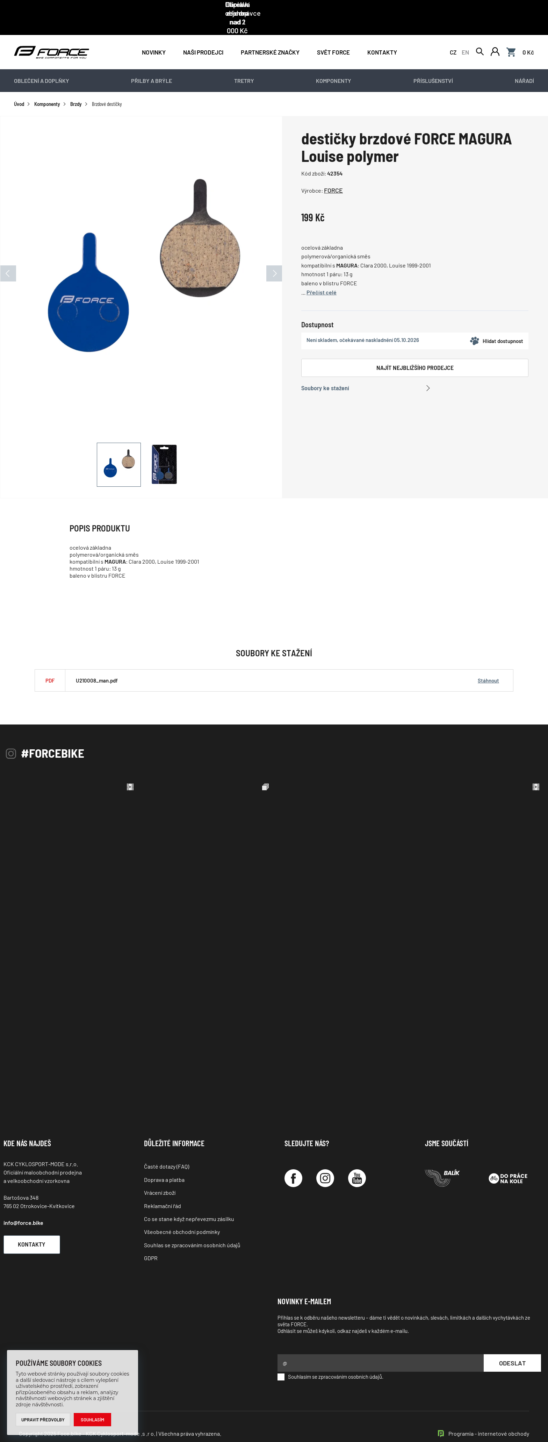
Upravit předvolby (43, 1419)
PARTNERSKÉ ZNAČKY (270, 35)
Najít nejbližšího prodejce (415, 352)
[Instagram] (325, 1162)
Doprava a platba (164, 1163)
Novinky (154, 35)
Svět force (333, 35)
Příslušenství (433, 65)
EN (465, 35)
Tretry (244, 65)
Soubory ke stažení (325, 372)
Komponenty (333, 65)
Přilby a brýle (151, 65)
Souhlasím (92, 1419)
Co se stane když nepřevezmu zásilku (189, 1203)
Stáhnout (488, 664)
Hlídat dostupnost (496, 325)
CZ (453, 35)
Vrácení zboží (159, 1176)
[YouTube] (357, 1162)
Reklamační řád (162, 1189)
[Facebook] (293, 1162)
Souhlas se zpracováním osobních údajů (192, 1229)
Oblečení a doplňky (41, 65)
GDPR (151, 1242)
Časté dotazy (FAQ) (166, 1150)
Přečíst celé (322, 276)
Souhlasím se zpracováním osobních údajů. (330, 1360)
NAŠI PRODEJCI (203, 35)
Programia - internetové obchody (488, 1417)
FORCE (333, 174)
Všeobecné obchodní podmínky (182, 1216)
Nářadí (524, 65)
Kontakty (382, 35)
